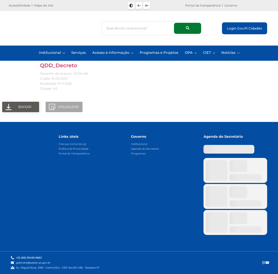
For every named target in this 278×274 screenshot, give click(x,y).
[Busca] (138, 28)
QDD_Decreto (58, 65)
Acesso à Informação (112, 53)
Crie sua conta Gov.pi (72, 144)
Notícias (230, 53)
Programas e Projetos (159, 53)
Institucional (52, 53)
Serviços (78, 53)
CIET (209, 53)
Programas (138, 153)
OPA (191, 53)
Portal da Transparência (74, 153)
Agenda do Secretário (145, 149)
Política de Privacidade (73, 149)
